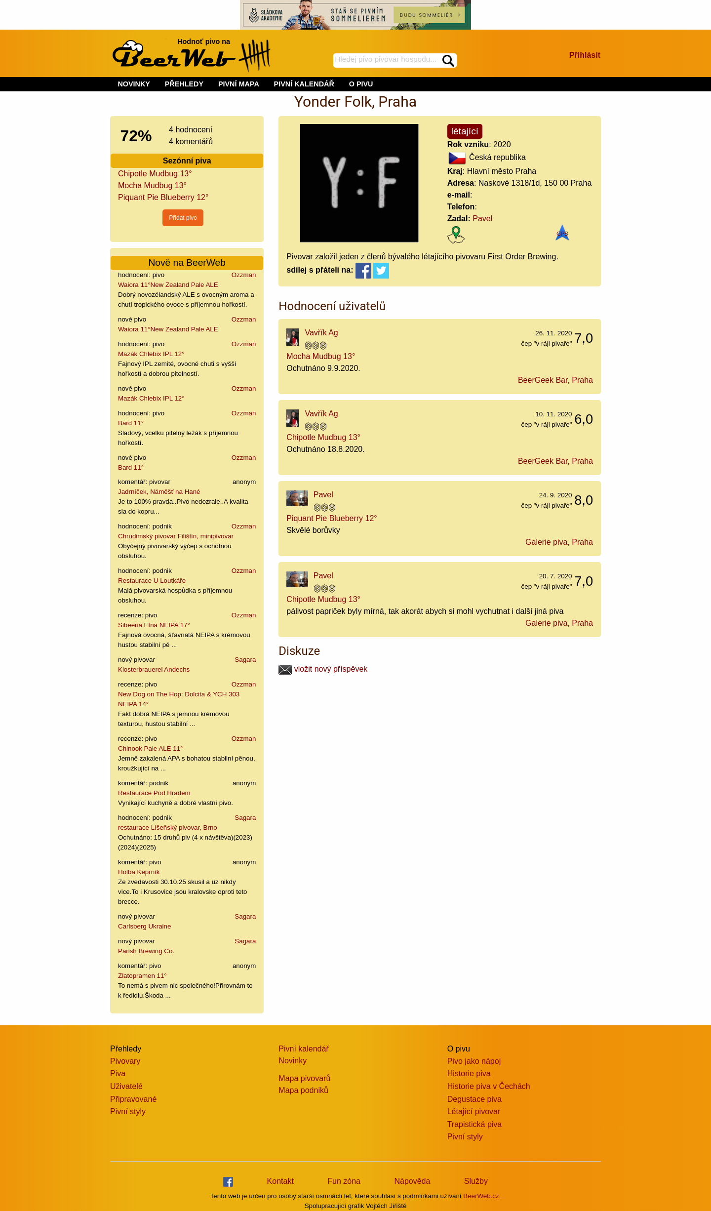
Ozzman (244, 275)
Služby (476, 1181)
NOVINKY (134, 84)
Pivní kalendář (303, 1049)
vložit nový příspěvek (322, 669)
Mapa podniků (303, 1090)
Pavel (482, 218)
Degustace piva (474, 1099)
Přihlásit (584, 55)
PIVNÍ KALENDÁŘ (304, 84)
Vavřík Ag (321, 332)
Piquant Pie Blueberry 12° (163, 197)
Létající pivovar (474, 1111)
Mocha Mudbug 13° (152, 185)
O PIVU (361, 84)
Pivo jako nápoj (474, 1061)
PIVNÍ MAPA (238, 84)
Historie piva (469, 1073)
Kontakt (280, 1181)
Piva (117, 1073)
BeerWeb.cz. (482, 1196)
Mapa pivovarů (304, 1078)
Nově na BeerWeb (186, 262)
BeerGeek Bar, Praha (555, 380)
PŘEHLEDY (184, 84)
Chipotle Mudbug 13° (155, 173)
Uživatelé (126, 1086)
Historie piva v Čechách (488, 1086)
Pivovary (125, 1061)
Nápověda (412, 1181)
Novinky (292, 1060)
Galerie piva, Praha (559, 542)
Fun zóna (343, 1181)
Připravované (133, 1099)
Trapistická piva (474, 1124)
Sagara (245, 659)
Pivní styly (128, 1111)
